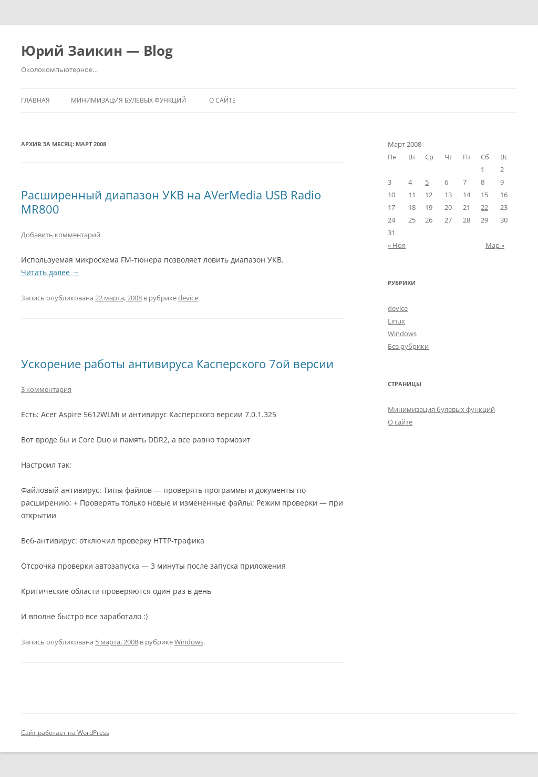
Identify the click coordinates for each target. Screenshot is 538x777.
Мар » (494, 245)
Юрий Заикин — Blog (97, 50)
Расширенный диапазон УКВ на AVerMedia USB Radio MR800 (171, 201)
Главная (35, 100)
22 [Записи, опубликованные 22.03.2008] (484, 207)
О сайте (222, 100)
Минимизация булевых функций (128, 100)
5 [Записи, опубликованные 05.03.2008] (427, 182)
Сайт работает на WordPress (65, 732)
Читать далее (50, 272)
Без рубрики (408, 346)
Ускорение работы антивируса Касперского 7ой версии (177, 363)
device (188, 297)
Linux (396, 321)
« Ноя (397, 245)
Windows (188, 642)
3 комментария (46, 389)
